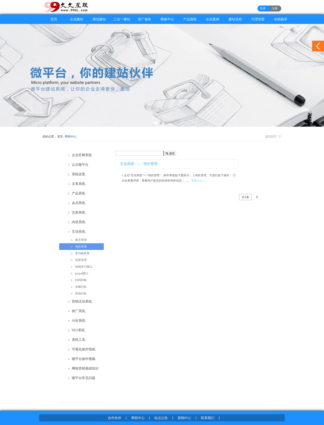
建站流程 (235, 19)
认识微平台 (80, 164)
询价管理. (81, 246)
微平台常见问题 (83, 378)
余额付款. (81, 286)
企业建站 (76, 19)
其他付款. (81, 293)
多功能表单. (82, 253)
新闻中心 (184, 418)
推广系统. (79, 311)
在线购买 (280, 19)
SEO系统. (79, 330)
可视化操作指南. (84, 349)
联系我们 (207, 418)
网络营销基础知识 (85, 368)
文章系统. (79, 184)
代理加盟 (258, 19)
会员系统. (79, 203)
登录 (263, 8)
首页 (54, 19)
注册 (274, 8)
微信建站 (99, 19)
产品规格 (190, 19)
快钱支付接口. (84, 266)
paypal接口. (82, 273)
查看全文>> (198, 180)
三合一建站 (122, 19)
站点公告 (161, 418)
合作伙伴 (114, 418)
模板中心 (167, 19)
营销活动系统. (82, 301)
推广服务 (144, 19)
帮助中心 (70, 136)
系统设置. (79, 174)
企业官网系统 (82, 155)
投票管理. (81, 260)
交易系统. (79, 212)
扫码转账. (81, 280)
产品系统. (79, 193)
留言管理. (81, 240)
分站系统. (79, 320)
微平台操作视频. (84, 359)
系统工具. (79, 340)
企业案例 (212, 19)
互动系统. (79, 231)
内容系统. (79, 222)
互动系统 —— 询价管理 (139, 164)
